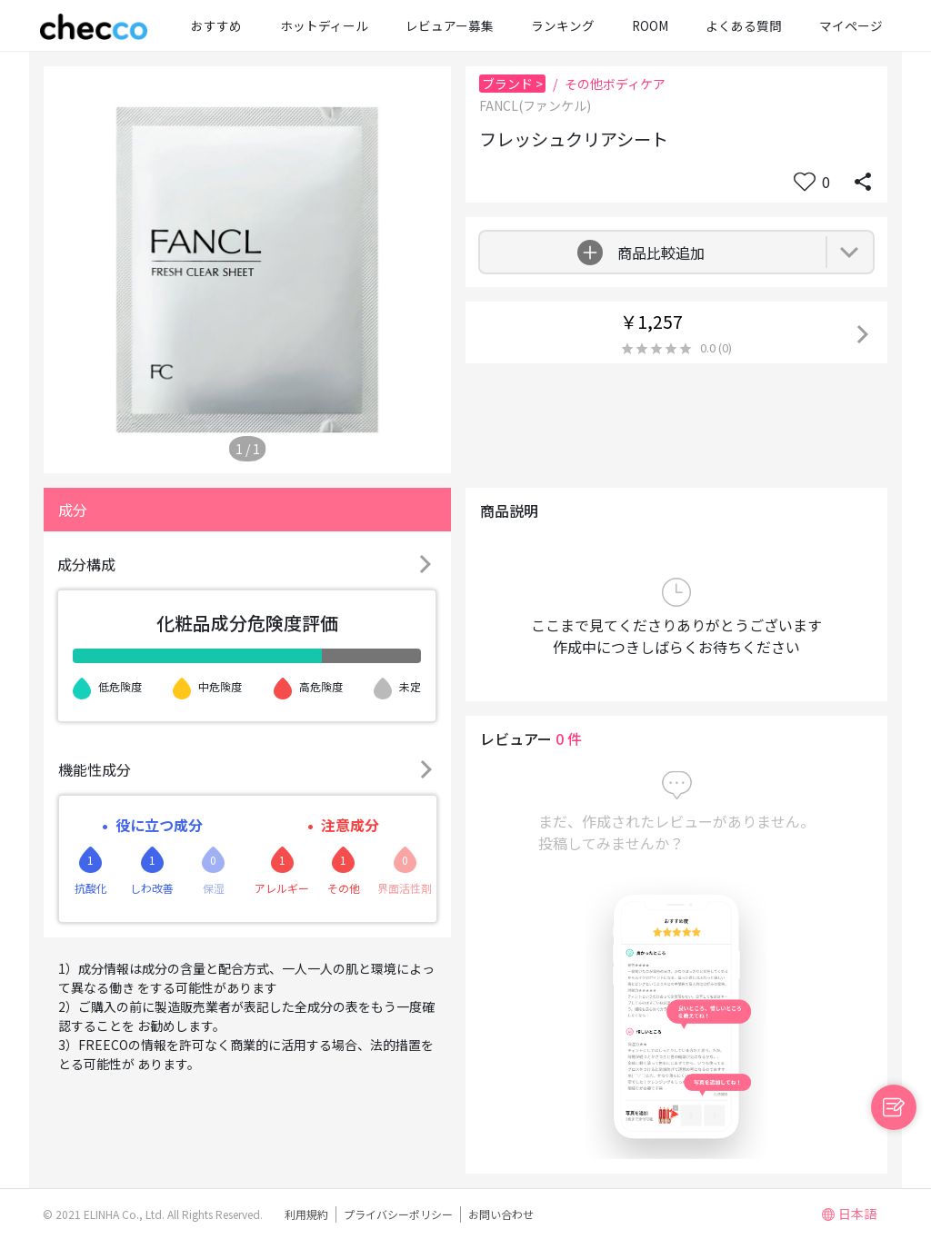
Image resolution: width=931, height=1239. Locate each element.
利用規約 (306, 1214)
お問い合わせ (501, 1214)
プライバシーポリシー (398, 1214)
